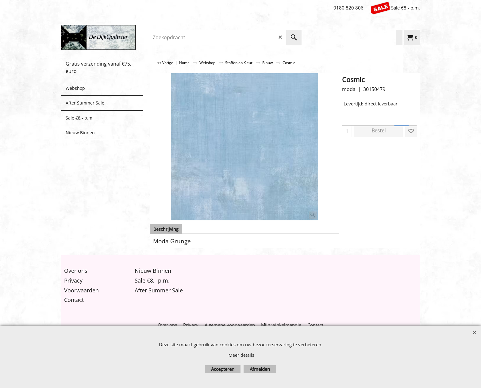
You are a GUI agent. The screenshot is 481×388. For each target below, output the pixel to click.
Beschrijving (166, 229)
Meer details (241, 355)
